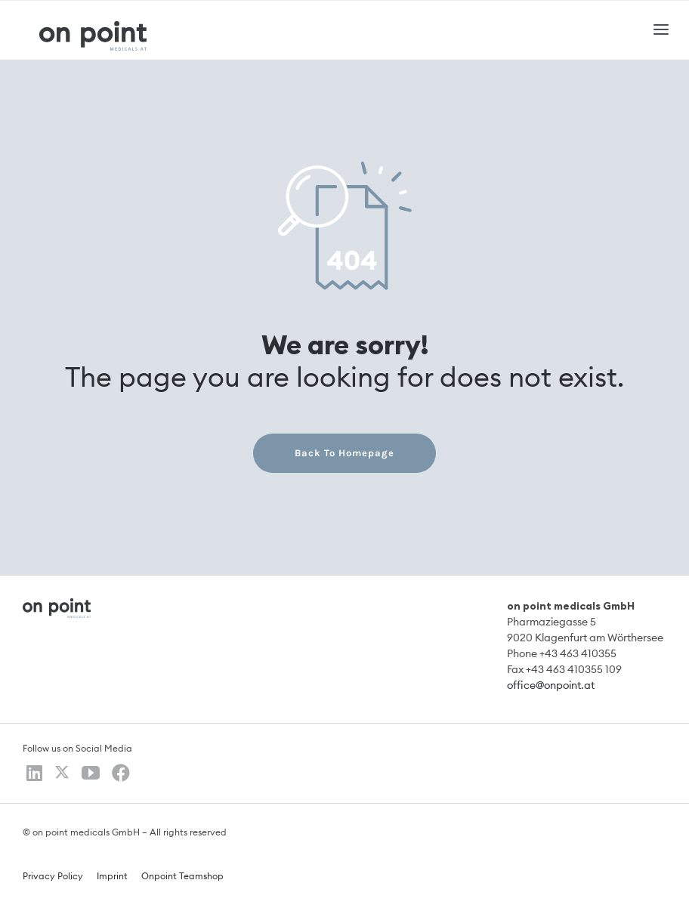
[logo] (93, 26)
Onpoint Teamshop (182, 876)
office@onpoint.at (551, 686)
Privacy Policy (53, 876)
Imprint (112, 876)
